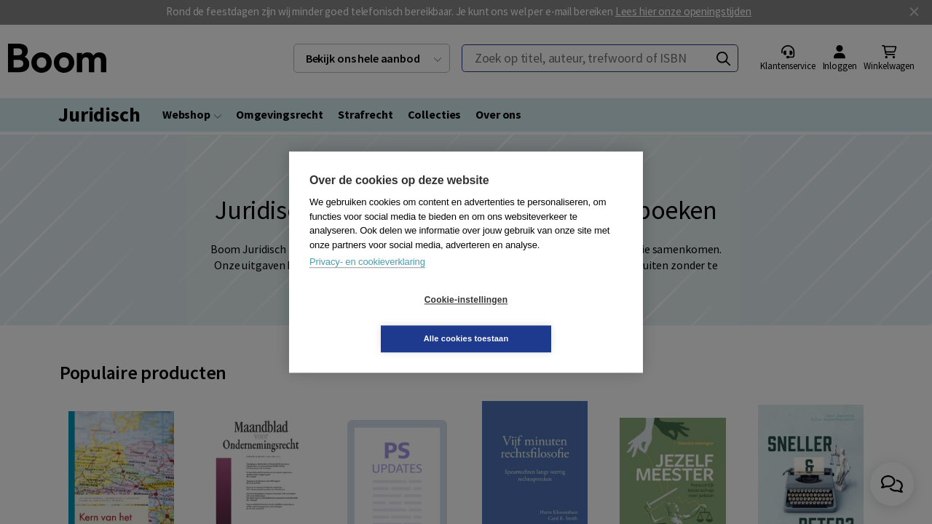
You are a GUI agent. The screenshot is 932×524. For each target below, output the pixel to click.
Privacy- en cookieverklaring (367, 281)
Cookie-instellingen (379, 319)
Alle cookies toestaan (553, 318)
